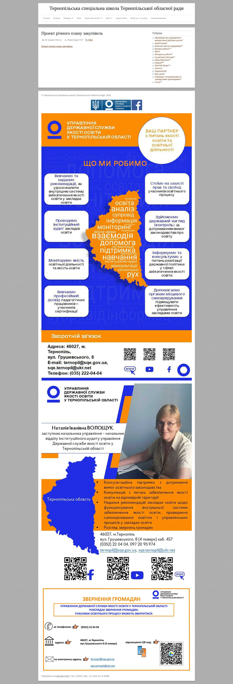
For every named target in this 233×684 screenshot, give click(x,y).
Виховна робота (163, 49)
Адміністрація (161, 43)
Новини (159, 63)
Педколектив (161, 71)
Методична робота (164, 54)
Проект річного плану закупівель (57, 46)
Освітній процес (162, 65)
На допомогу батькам (165, 57)
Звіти (157, 52)
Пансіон (158, 68)
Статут (158, 82)
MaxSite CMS (62, 676)
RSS (90, 40)
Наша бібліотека (163, 60)
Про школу (160, 74)
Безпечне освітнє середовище (169, 46)
